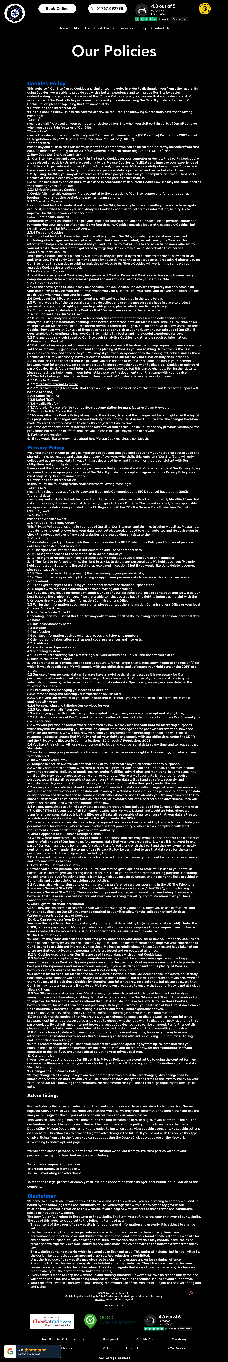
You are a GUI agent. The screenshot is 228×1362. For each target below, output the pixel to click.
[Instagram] (191, 1293)
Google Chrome (47, 380)
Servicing (89, 1296)
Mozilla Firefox (47, 404)
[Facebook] (196, 1293)
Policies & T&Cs (114, 1305)
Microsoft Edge (47, 388)
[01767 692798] (107, 8)
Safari (41, 396)
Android (41, 407)
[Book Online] (57, 8)
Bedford (99, 1299)
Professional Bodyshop (119, 1296)
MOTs (99, 1296)
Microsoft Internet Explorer (57, 384)
